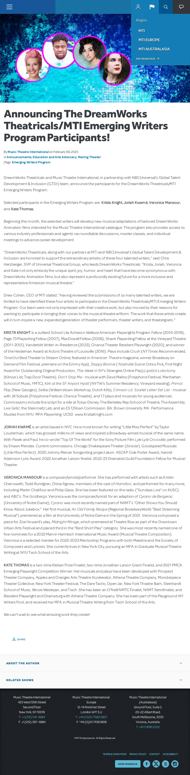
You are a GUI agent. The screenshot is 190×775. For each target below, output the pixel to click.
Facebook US (146, 764)
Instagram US (175, 764)
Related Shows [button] (20, 680)
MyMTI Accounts (138, 7)
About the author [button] (23, 663)
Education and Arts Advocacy (54, 157)
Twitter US (156, 764)
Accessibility (170, 754)
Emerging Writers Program (31, 162)
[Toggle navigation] (9, 7)
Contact (154, 754)
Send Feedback (128, 763)
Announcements (19, 157)
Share (21, 639)
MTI (142, 30)
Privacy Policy (137, 754)
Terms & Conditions (114, 754)
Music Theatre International (28, 152)
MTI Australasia (154, 48)
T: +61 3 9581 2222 (148, 727)
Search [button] (166, 7)
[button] (152, 7)
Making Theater (89, 157)
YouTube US (165, 764)
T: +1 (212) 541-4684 (32, 717)
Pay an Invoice (145, 59)
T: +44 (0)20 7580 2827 (91, 717)
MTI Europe (149, 39)
